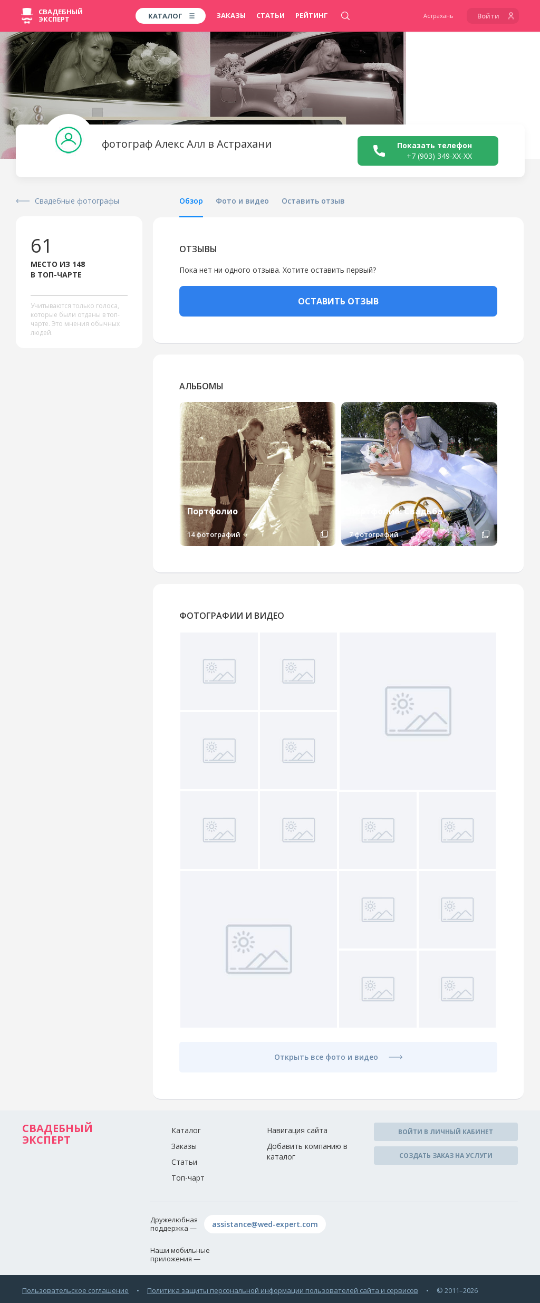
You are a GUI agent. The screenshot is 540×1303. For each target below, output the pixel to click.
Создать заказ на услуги (446, 1155)
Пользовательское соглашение (75, 1290)
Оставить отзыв (313, 201)
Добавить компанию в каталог (307, 1151)
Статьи (270, 15)
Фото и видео (242, 201)
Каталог (186, 1130)
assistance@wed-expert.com (265, 1224)
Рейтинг (311, 15)
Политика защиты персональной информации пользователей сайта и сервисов (282, 1290)
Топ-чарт (188, 1178)
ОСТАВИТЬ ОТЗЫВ (338, 301)
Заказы (231, 15)
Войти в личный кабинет (445, 1131)
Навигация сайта (297, 1130)
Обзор (191, 201)
